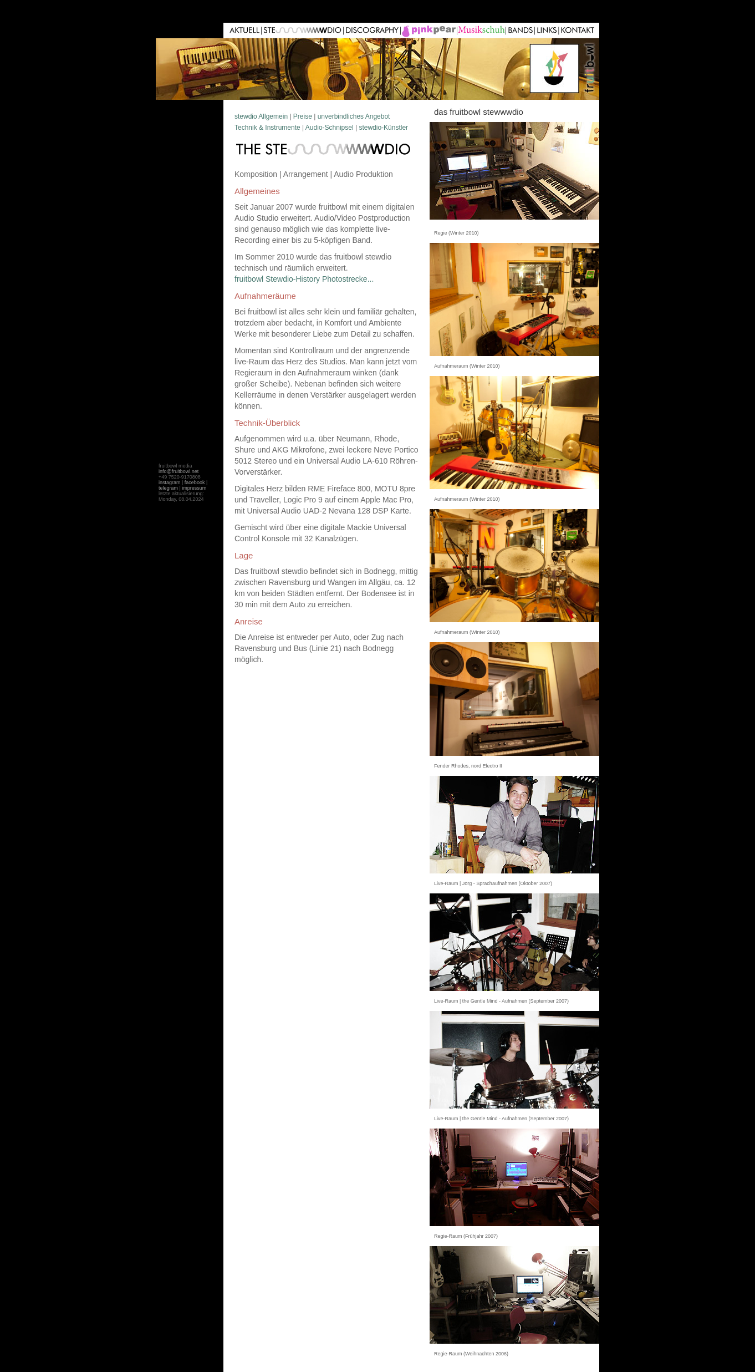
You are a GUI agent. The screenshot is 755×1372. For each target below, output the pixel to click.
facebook (195, 482)
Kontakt (579, 30)
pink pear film (482, 30)
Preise (302, 116)
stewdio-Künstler (383, 127)
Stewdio (303, 30)
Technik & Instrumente (267, 127)
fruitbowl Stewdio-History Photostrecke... (304, 279)
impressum (194, 488)
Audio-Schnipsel (329, 127)
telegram (168, 488)
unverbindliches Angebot (354, 116)
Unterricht (372, 30)
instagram (170, 482)
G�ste (547, 30)
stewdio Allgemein (261, 116)
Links (521, 30)
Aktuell (244, 30)
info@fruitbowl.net (178, 471)
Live (429, 30)
